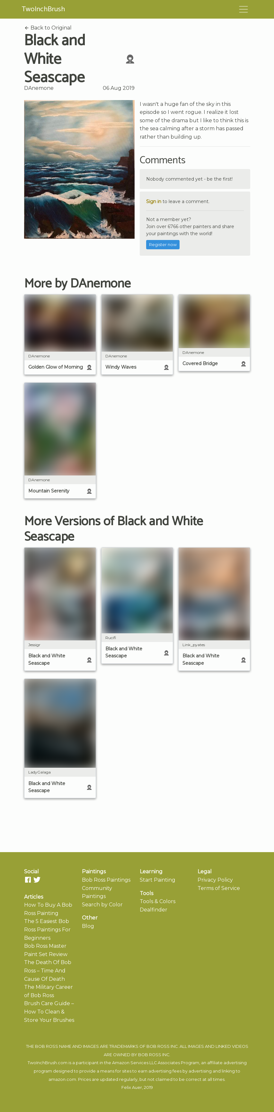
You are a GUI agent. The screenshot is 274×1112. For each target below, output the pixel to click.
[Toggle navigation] (243, 9)
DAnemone (39, 88)
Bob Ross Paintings (106, 880)
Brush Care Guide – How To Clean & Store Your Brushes (49, 1011)
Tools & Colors (157, 901)
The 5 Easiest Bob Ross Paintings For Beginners (47, 929)
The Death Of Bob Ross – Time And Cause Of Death (47, 970)
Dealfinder (153, 910)
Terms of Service (219, 888)
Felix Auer (131, 1087)
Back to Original (48, 28)
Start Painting (157, 880)
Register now (163, 244)
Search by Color (102, 905)
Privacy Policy (215, 880)
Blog (88, 926)
